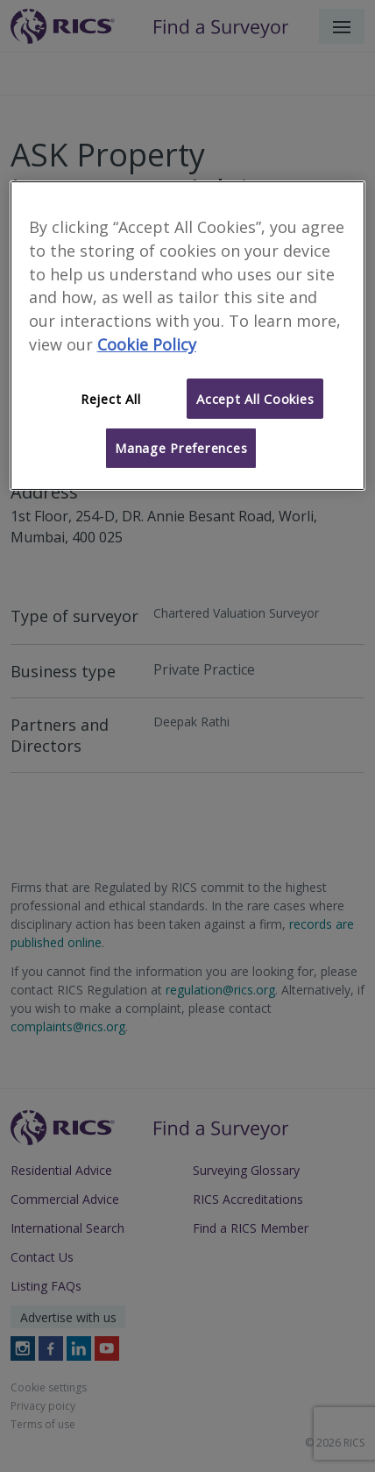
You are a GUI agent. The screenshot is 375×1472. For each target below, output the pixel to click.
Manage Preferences (181, 447)
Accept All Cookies (255, 398)
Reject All (110, 398)
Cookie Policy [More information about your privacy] (146, 344)
